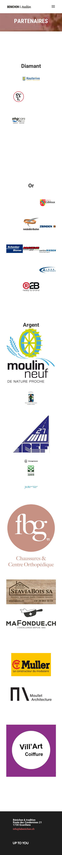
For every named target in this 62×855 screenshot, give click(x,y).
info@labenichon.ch (23, 829)
